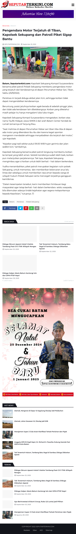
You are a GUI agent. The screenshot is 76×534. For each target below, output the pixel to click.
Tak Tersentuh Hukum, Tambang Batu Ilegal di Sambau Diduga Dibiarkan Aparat (54, 246)
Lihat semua (69, 221)
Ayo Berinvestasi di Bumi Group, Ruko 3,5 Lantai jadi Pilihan (38, 502)
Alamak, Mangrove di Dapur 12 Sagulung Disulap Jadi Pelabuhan (38, 411)
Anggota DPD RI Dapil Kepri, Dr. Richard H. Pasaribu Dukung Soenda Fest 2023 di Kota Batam (42, 443)
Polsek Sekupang (32, 202)
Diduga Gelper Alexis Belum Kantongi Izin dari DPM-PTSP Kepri (19, 274)
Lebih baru (8, 280)
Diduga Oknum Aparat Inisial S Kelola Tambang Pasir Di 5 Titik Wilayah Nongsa (19, 245)
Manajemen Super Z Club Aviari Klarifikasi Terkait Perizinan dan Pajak (40, 432)
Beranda (5, 26)
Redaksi (27, 530)
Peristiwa (20, 202)
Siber (35, 530)
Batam (13, 26)
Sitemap (49, 530)
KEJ (41, 530)
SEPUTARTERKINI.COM (45, 526)
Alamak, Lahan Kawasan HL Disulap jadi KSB (31, 421)
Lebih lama (67, 280)
